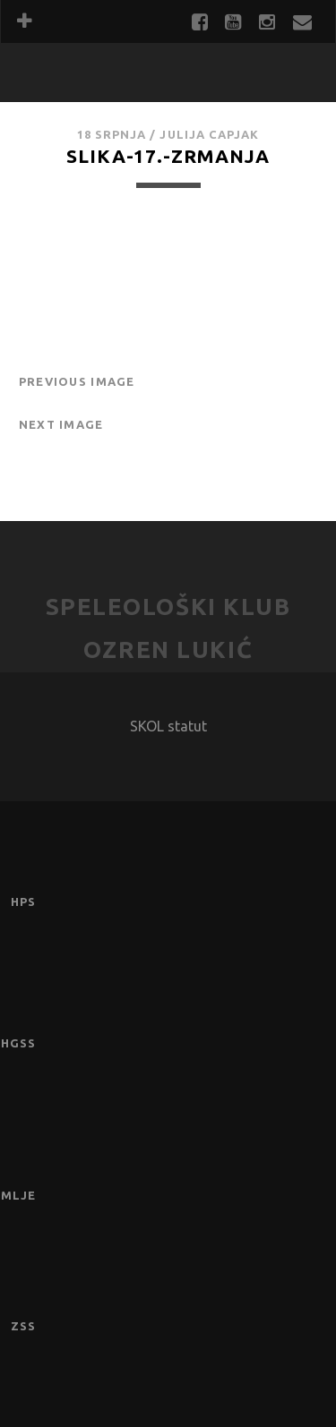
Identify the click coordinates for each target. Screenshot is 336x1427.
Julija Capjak (209, 134)
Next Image (61, 424)
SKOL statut (168, 726)
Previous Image (77, 381)
